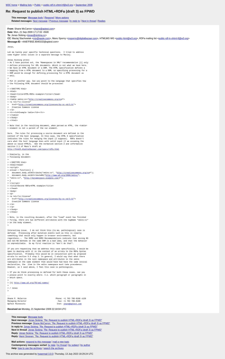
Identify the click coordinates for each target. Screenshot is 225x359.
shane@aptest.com (44, 29)
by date (51, 345)
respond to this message (38, 342)
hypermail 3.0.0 (45, 354)
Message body (35, 17)
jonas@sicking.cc (36, 35)
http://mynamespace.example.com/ (41, 178)
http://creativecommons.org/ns (45, 99)
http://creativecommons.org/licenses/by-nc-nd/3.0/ (46, 104)
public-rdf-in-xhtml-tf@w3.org (58, 5)
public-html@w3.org (126, 38)
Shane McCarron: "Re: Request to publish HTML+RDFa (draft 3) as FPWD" (71, 323)
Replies (101, 21)
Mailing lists (26, 5)
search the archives (54, 348)
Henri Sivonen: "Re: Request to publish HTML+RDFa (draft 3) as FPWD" (56, 336)
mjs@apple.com (41, 38)
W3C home (11, 5)
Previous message (58, 21)
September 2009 (83, 5)
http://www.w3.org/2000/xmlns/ (62, 175)
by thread (62, 345)
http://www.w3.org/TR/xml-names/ (31, 283)
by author (85, 345)
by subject (73, 345)
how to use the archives (30, 348)
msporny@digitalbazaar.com (82, 38)
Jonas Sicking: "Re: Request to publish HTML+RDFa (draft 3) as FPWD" (65, 320)
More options (62, 17)
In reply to (75, 21)
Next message (40, 21)
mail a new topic (61, 342)
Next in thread (89, 21)
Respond (49, 17)
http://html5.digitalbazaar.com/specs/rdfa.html (33, 149)
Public (37, 5)
